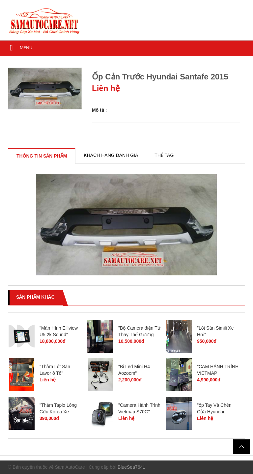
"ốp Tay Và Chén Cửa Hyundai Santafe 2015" (214, 411)
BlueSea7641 (131, 467)
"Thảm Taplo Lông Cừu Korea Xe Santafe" (58, 411)
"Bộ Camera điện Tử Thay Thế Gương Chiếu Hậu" (139, 334)
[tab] (41, 156)
